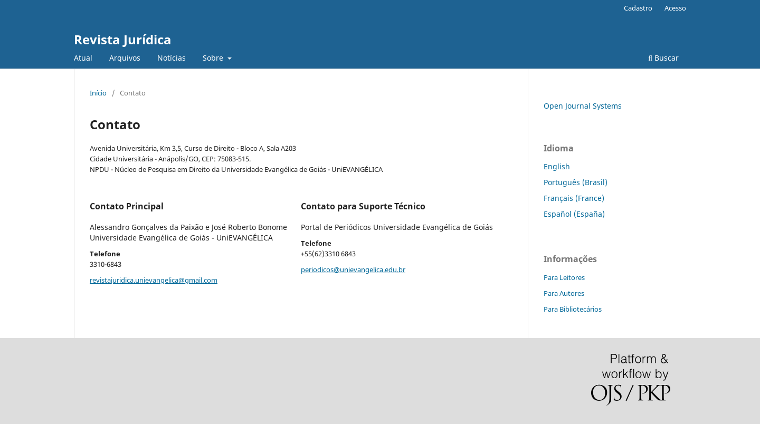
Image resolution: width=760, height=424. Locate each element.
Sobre (214, 58)
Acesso (675, 8)
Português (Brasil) (575, 182)
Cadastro (638, 8)
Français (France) (574, 198)
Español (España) (574, 214)
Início (98, 93)
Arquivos (124, 58)
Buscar (663, 58)
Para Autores (564, 293)
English (557, 166)
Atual (83, 58)
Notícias (171, 58)
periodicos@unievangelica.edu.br (353, 269)
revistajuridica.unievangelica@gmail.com (153, 280)
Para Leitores (564, 277)
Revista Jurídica (123, 39)
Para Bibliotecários (573, 309)
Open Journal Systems (583, 106)
